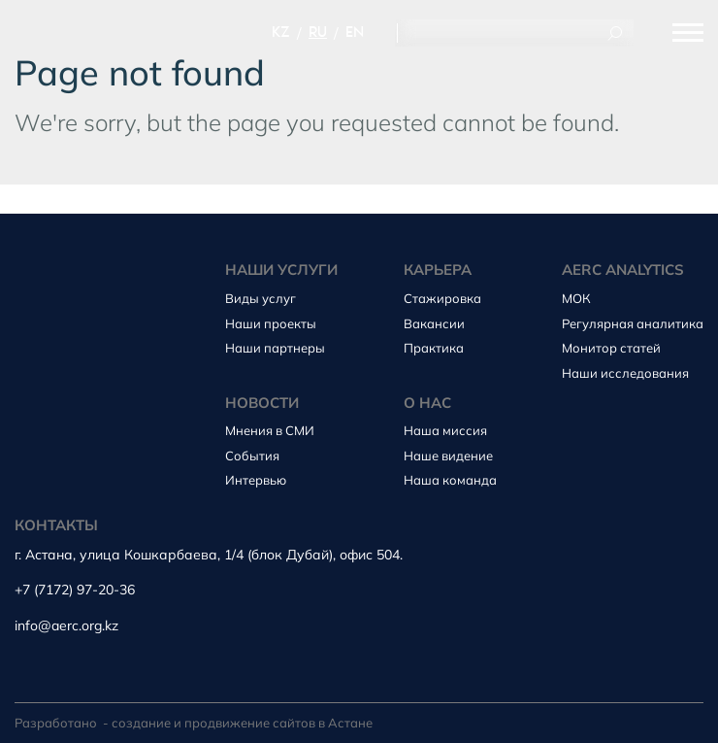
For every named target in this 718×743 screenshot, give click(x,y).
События (252, 455)
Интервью (255, 480)
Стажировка (442, 298)
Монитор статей (611, 347)
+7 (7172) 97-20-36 (75, 590)
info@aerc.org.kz (66, 626)
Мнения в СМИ (269, 430)
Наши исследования (625, 373)
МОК (576, 298)
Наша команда (450, 480)
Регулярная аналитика (632, 323)
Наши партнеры (275, 347)
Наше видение (448, 455)
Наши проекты (270, 323)
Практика (434, 347)
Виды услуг (260, 298)
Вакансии (434, 323)
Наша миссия (445, 430)
